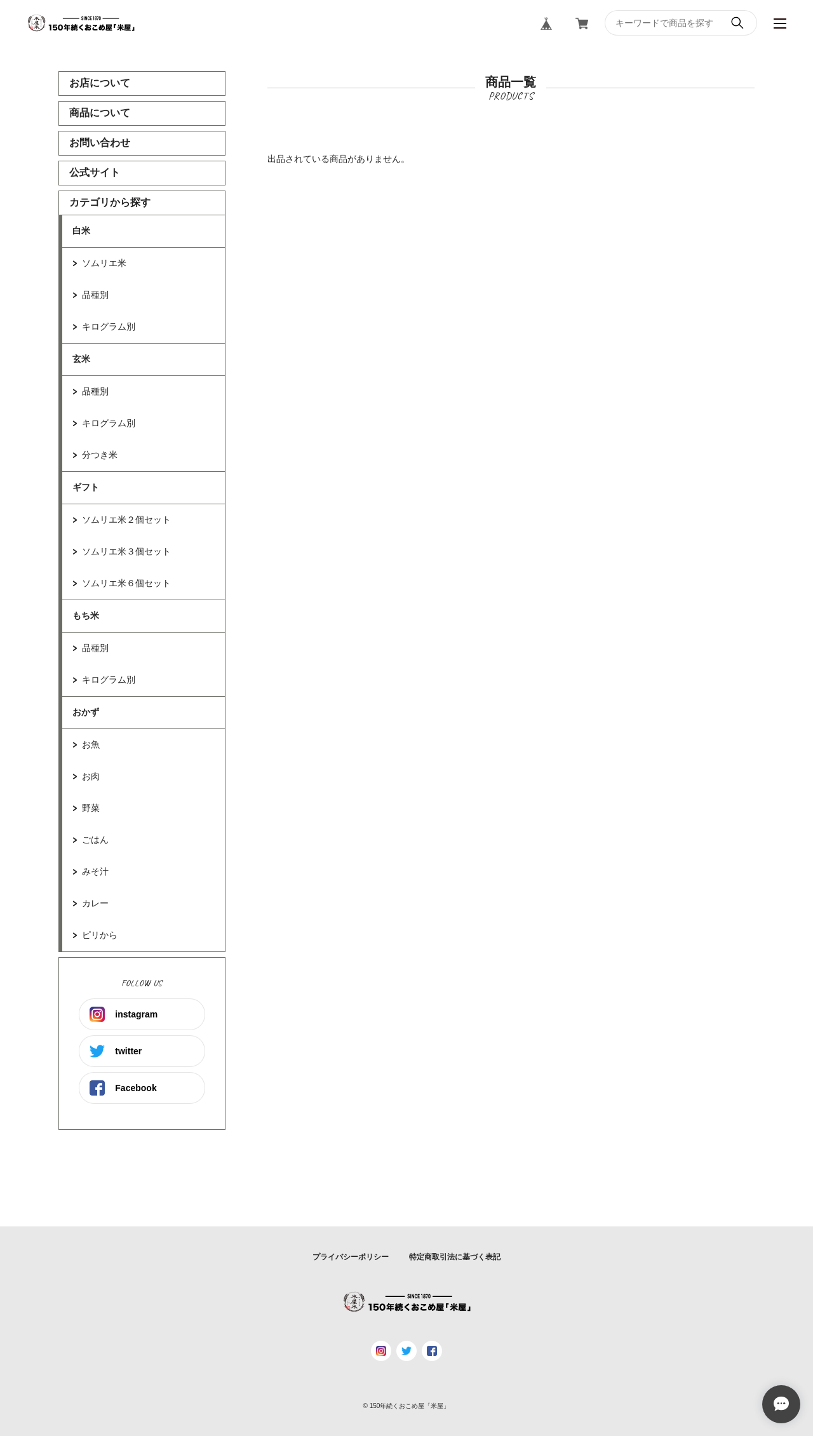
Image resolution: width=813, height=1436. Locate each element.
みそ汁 (95, 871)
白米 (81, 230)
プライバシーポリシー (350, 1256)
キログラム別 (108, 326)
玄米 (81, 359)
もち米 (85, 615)
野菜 (91, 808)
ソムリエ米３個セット (126, 551)
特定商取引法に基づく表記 (455, 1256)
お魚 (91, 744)
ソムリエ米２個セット (126, 519)
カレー (95, 903)
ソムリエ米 (104, 263)
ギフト (85, 487)
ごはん (95, 840)
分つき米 (100, 455)
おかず (85, 712)
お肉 (91, 776)
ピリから (100, 935)
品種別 (95, 295)
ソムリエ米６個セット (126, 583)
